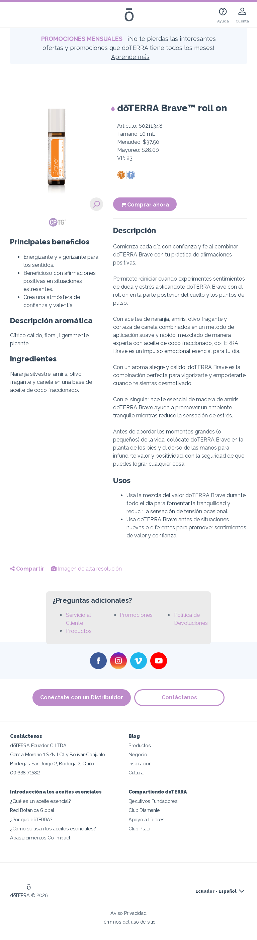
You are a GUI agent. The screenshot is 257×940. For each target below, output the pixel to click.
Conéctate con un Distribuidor (81, 697)
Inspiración (140, 763)
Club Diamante (144, 810)
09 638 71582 (24, 772)
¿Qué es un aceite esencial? (40, 801)
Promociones (136, 615)
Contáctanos (179, 697)
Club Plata (139, 828)
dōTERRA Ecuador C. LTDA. (39, 745)
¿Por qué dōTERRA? (31, 819)
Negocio (137, 754)
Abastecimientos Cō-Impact (40, 837)
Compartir (27, 569)
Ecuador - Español (216, 891)
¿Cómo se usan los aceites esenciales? (53, 828)
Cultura (136, 772)
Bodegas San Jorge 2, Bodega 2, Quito (52, 763)
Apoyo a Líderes (146, 819)
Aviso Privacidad (128, 913)
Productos (79, 631)
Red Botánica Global (32, 810)
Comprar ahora (145, 204)
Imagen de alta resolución (86, 569)
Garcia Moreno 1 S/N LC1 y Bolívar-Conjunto (57, 754)
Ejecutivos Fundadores (153, 801)
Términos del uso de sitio (128, 922)
